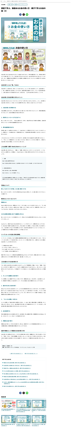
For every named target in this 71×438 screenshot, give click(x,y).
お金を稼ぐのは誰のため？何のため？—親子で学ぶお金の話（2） (18, 365)
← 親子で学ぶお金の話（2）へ (16, 353)
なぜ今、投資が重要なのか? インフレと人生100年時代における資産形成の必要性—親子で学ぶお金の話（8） (24, 382)
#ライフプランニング (23, 4)
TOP (1, 1)
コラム (5, 1)
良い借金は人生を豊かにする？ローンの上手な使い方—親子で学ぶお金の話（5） (21, 373)
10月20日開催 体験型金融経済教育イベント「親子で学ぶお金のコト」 (8, 410)
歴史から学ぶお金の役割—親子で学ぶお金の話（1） (15, 362)
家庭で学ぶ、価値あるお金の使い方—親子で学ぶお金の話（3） (17, 368)
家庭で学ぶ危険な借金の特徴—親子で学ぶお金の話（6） (16, 376)
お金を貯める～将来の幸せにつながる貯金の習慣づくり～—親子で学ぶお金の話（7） (22, 379)
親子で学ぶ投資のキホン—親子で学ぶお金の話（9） (15, 386)
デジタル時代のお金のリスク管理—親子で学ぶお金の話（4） (17, 371)
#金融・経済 (10, 4)
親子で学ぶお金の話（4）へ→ (31, 353)
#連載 (16, 4)
